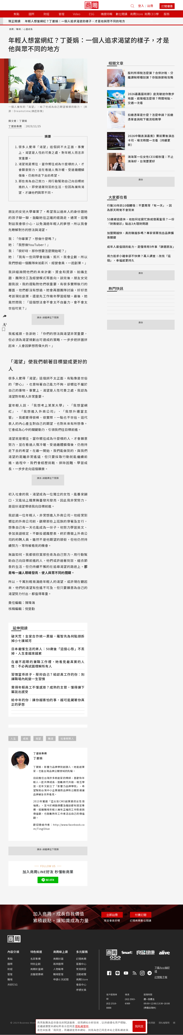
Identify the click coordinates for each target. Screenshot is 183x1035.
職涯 (50, 738)
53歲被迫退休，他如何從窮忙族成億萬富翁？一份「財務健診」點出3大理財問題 (140, 221)
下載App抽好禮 (162, 969)
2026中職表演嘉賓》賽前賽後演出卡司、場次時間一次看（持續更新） (151, 140)
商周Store (136, 14)
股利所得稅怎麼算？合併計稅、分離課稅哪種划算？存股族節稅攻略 (150, 75)
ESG (91, 14)
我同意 (139, 1026)
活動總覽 (81, 974)
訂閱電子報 (161, 977)
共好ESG (13, 984)
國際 (10, 964)
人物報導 (58, 969)
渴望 (38, 738)
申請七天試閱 (60, 979)
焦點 (10, 958)
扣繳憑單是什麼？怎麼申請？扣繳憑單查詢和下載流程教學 (150, 117)
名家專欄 (35, 958)
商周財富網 (36, 969)
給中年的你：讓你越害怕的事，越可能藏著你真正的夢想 (48, 702)
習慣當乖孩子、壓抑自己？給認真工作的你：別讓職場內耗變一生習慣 (48, 676)
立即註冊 (112, 915)
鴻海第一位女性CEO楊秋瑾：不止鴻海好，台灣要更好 (151, 159)
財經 (10, 969)
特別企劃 (35, 964)
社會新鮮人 (67, 738)
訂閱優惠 (167, 6)
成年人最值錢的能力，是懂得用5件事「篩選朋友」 (141, 246)
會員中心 (81, 984)
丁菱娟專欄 (15, 126)
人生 (13, 738)
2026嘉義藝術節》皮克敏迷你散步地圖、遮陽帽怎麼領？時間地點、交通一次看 (151, 98)
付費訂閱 (140, 915)
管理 (10, 974)
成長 (25, 738)
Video (76, 14)
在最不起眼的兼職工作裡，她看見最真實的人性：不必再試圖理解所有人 (48, 663)
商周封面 (58, 958)
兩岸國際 (58, 964)
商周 (11, 29)
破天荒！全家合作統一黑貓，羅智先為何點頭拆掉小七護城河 (48, 638)
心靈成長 (28, 29)
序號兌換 (81, 989)
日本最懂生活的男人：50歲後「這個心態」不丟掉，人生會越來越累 (48, 651)
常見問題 (150, 1022)
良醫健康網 (36, 974)
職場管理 (58, 974)
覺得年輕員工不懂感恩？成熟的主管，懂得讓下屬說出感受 (48, 689)
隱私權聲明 (164, 1022)
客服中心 (81, 964)
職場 (18, 29)
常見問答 (81, 969)
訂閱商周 (81, 958)
